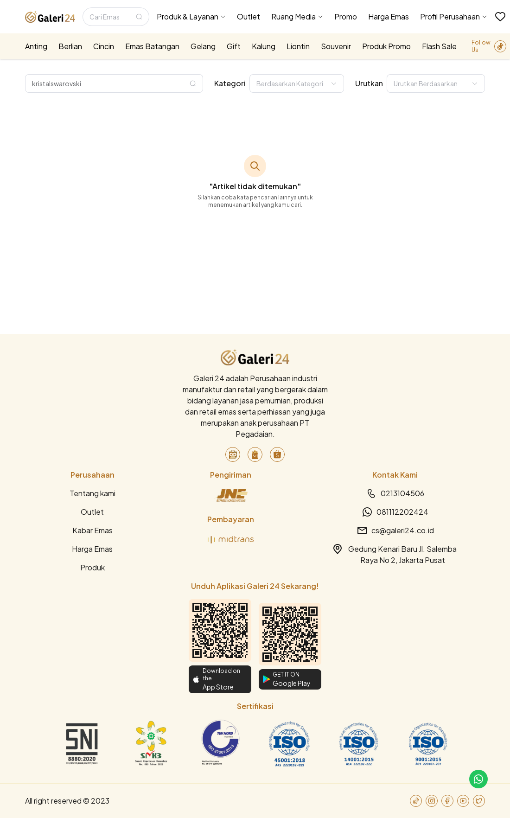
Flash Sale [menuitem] (439, 46)
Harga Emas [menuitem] (388, 16)
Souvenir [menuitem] (336, 46)
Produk (92, 567)
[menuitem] (191, 16)
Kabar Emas (92, 530)
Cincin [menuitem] (103, 46)
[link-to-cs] (478, 779)
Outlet (92, 512)
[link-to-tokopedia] (232, 454)
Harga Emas (92, 549)
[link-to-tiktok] (500, 46)
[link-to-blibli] (255, 454)
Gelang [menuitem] (203, 46)
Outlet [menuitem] (248, 16)
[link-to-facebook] (447, 801)
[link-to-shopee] (277, 454)
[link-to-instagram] (432, 801)
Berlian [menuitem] (70, 46)
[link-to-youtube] (463, 801)
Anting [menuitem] (36, 46)
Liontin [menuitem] (298, 46)
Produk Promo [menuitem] (386, 46)
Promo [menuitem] (345, 16)
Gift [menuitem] (234, 46)
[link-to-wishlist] (500, 16)
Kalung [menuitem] (263, 46)
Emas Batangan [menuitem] (152, 46)
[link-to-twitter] (479, 801)
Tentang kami (92, 493)
